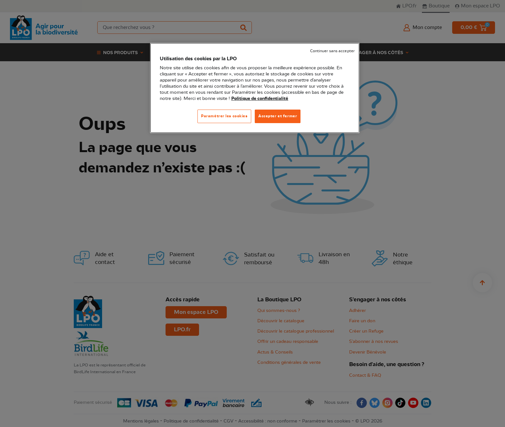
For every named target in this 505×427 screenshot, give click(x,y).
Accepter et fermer (277, 116)
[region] (254, 88)
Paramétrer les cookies (224, 116)
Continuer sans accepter (332, 51)
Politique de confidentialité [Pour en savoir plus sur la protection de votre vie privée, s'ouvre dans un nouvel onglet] (259, 98)
